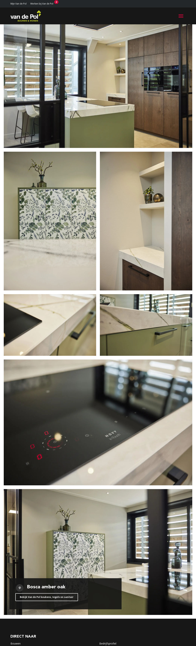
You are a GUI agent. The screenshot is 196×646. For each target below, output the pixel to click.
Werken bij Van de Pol (41, 3)
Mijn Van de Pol (18, 3)
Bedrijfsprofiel (107, 643)
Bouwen (15, 643)
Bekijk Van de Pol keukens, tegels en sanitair (47, 597)
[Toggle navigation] (181, 16)
